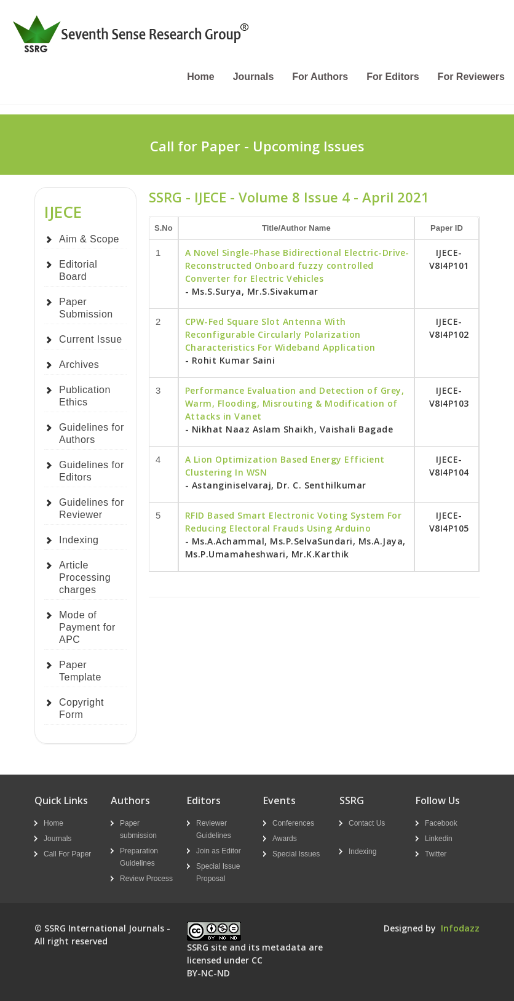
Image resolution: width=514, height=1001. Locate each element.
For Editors (392, 76)
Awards (284, 838)
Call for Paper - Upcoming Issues (257, 146)
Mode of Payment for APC (87, 627)
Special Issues (296, 854)
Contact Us (367, 823)
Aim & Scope (89, 239)
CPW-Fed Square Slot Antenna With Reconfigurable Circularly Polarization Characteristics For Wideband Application (280, 334)
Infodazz (460, 928)
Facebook (441, 823)
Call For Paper (67, 854)
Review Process (146, 878)
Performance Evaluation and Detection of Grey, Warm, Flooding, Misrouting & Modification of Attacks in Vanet (295, 403)
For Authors (320, 76)
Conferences (293, 823)
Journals (253, 76)
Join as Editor (218, 851)
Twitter (435, 854)
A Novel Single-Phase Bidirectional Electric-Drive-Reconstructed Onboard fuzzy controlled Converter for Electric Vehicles (297, 265)
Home (200, 76)
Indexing (79, 540)
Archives (79, 364)
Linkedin (439, 838)
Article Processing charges (85, 577)
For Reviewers (471, 76)
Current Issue (90, 339)
